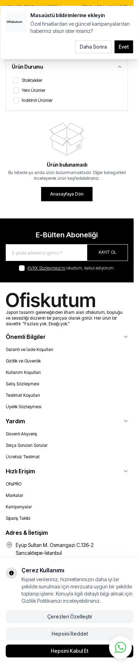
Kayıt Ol (107, 252)
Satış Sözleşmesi (22, 383)
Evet (124, 47)
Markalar (14, 495)
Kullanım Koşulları (23, 372)
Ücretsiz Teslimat (23, 456)
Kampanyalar (19, 506)
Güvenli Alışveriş (21, 433)
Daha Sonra (93, 47)
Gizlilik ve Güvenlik (23, 361)
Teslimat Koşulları (23, 395)
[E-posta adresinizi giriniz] (67, 253)
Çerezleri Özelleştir (69, 616)
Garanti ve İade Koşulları (29, 349)
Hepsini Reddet (69, 634)
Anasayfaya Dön (67, 194)
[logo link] (67, 300)
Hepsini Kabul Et (69, 651)
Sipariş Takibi (18, 518)
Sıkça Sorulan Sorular (27, 445)
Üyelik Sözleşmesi (23, 406)
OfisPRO (13, 484)
